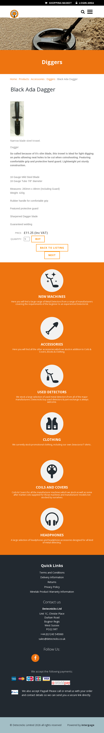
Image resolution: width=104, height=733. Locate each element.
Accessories (38, 79)
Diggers (50, 79)
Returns (52, 582)
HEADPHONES (52, 535)
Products (24, 79)
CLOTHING (52, 439)
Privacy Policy (52, 587)
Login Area (86, 3)
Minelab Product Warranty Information (52, 591)
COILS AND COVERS (52, 487)
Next (52, 255)
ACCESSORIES (52, 344)
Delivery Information (52, 577)
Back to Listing (52, 247)
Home (13, 79)
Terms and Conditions (52, 572)
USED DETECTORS (52, 392)
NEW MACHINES (51, 296)
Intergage (87, 725)
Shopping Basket (60, 3)
